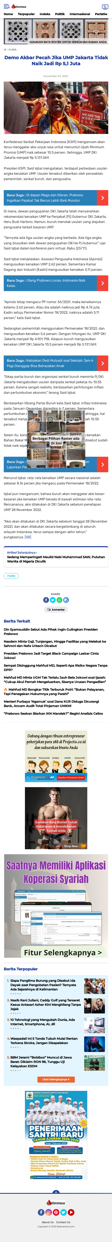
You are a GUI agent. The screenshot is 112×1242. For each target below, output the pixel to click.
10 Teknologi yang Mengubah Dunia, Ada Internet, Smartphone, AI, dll (42, 1022)
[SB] (28, 537)
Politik (60, 14)
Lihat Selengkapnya (56, 1079)
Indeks (45, 14)
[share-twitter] (53, 600)
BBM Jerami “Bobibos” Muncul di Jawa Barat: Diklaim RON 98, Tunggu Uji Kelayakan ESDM (41, 1061)
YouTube (74, 1214)
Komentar (56, 609)
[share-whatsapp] (59, 600)
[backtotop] (56, 1193)
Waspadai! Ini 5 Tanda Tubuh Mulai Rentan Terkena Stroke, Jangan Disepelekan (44, 1041)
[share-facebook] (46, 600)
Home (8, 14)
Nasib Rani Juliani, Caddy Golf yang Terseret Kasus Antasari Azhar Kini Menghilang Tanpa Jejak (45, 1004)
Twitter (65, 1214)
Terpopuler (26, 14)
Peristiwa (102, 14)
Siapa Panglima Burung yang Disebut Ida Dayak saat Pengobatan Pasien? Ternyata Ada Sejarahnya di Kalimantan (43, 985)
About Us (48, 1222)
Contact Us (63, 1222)
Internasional (80, 14)
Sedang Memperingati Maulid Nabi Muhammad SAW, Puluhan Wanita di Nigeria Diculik (56, 559)
